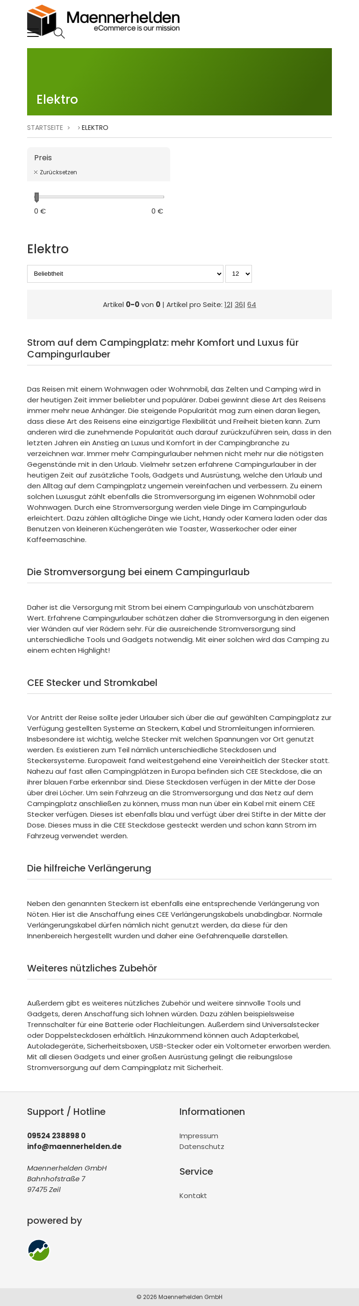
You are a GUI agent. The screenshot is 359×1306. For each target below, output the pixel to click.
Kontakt (193, 1195)
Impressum (199, 1136)
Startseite (45, 127)
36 (239, 304)
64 (251, 304)
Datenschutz (202, 1146)
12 (227, 304)
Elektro (95, 127)
